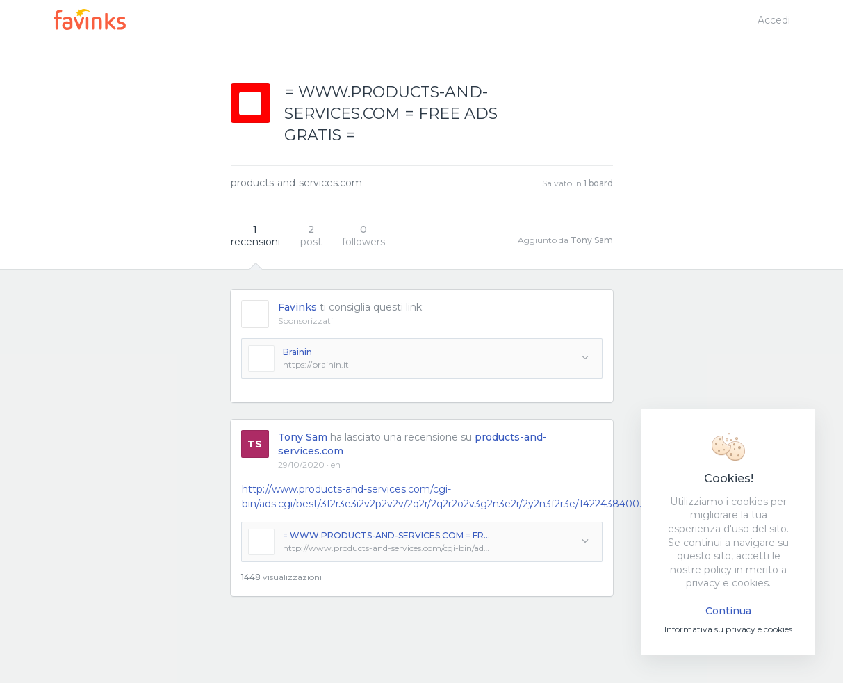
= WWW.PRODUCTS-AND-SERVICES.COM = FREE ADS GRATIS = (387, 535)
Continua (728, 610)
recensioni (255, 235)
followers (363, 235)
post (311, 235)
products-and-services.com (296, 182)
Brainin (297, 352)
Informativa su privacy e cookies (728, 629)
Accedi (774, 20)
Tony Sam (592, 240)
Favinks (297, 307)
